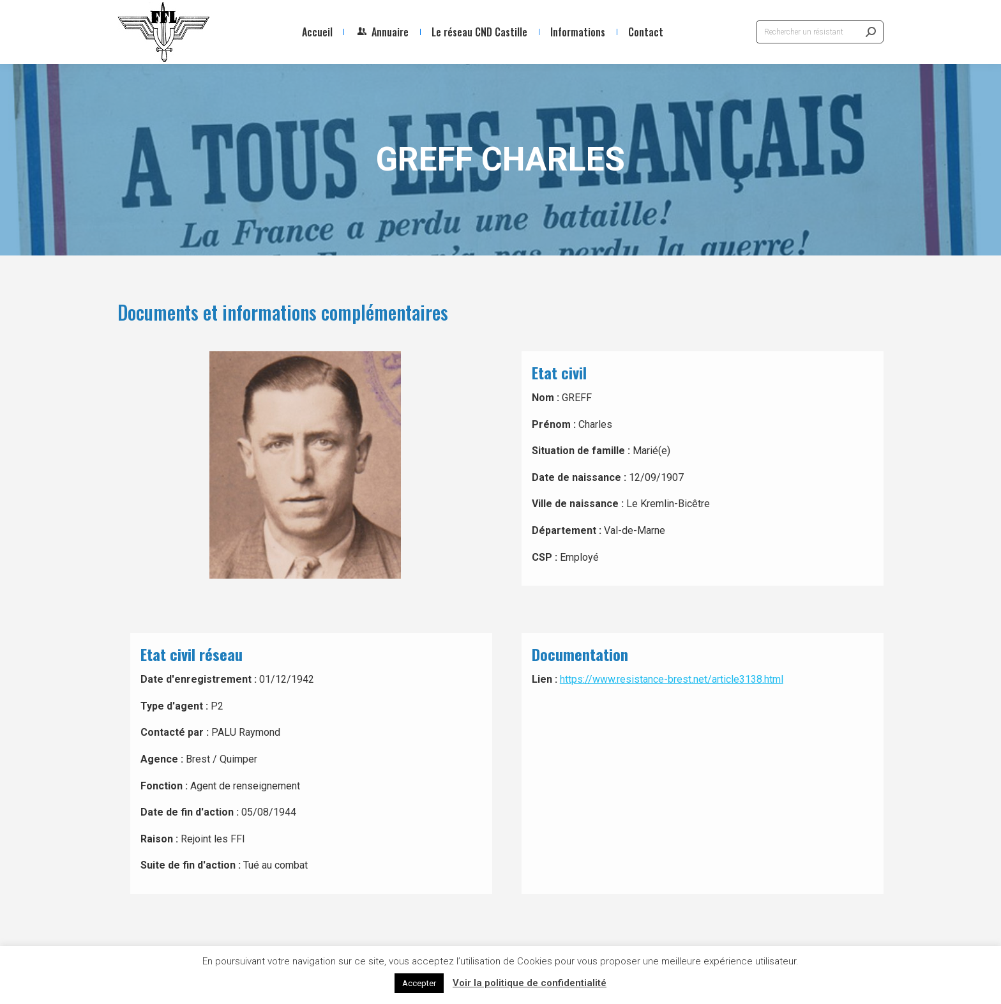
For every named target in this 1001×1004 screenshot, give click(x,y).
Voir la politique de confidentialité (529, 983)
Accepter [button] (419, 983)
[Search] (820, 31)
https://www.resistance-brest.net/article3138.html (671, 679)
